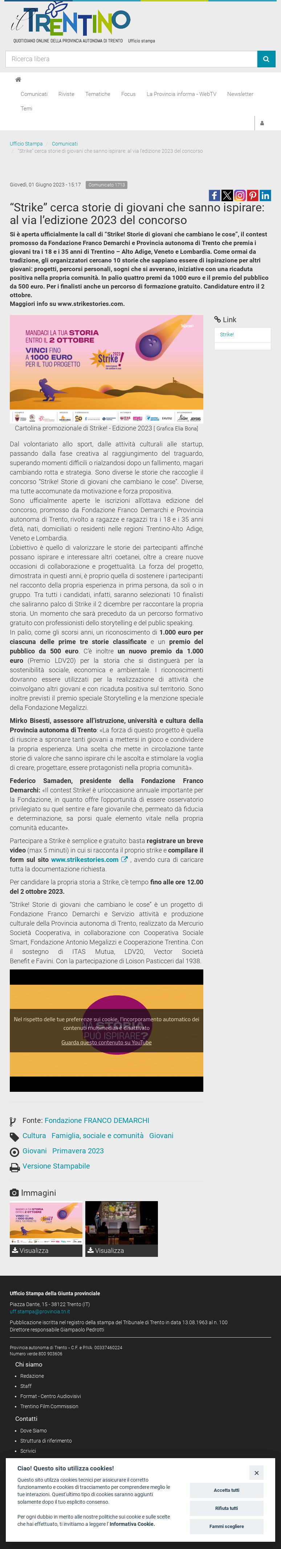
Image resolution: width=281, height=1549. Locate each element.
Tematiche (97, 94)
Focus (128, 94)
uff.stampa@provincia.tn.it (40, 1311)
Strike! (227, 334)
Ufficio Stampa (26, 144)
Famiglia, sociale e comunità (98, 1135)
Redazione (32, 1376)
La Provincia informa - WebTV (181, 94)
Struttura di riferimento (46, 1441)
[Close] (256, 1472)
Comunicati (34, 94)
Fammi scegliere (226, 1526)
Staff (26, 1386)
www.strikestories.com (90, 859)
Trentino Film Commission (49, 1406)
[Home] (18, 79)
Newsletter (240, 94)
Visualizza (30, 1250)
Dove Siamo (33, 1431)
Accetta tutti (226, 1490)
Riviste (66, 94)
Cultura (34, 1135)
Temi (26, 108)
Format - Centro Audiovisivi (50, 1396)
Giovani (161, 1135)
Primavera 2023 (78, 1150)
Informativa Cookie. (132, 1524)
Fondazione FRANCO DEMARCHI (97, 1120)
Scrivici (28, 1451)
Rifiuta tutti (226, 1508)
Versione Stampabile (56, 1166)
